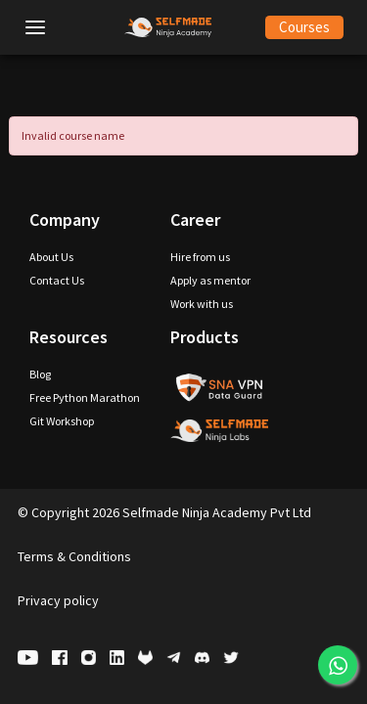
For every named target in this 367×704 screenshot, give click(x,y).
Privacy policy (58, 600)
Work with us (201, 303)
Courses (304, 27)
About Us (51, 256)
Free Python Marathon (84, 397)
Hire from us (200, 256)
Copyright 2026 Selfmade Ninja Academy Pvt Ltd (164, 512)
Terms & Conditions (74, 556)
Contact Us (56, 280)
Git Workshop (61, 421)
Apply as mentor (210, 280)
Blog (40, 374)
